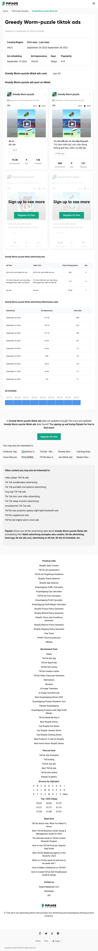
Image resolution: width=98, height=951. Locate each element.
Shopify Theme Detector (49, 578)
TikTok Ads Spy (49, 658)
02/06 (49, 803)
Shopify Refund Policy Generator (49, 613)
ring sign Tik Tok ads (15, 491)
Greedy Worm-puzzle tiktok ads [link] (44, 11)
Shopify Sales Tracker (49, 565)
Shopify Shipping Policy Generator (49, 629)
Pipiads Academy (49, 777)
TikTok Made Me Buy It (49, 717)
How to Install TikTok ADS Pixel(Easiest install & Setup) (49, 873)
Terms (46, 941)
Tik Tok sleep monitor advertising (22, 501)
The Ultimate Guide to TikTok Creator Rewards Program (49, 839)
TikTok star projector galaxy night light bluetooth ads (31, 510)
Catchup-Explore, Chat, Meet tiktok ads (86, 451)
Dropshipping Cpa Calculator (49, 591)
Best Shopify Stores (49, 722)
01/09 (39, 811)
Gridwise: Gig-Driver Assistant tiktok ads (12, 451)
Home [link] (5, 11)
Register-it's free (26, 215)
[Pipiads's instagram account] (58, 933)
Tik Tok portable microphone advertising (25, 487)
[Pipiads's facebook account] (40, 933)
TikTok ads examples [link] (20, 11)
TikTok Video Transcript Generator (49, 675)
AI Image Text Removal (49, 693)
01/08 (49, 811)
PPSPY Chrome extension (49, 638)
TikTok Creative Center (49, 671)
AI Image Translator (49, 688)
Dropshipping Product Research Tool (48, 701)
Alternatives (49, 680)
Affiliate (49, 642)
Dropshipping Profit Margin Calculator (49, 604)
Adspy (49, 654)
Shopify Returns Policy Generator (49, 625)
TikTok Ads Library (49, 667)
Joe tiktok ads (65, 457)
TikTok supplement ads (17, 515)
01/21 (39, 807)
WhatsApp (49, 891)
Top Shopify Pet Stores (49, 726)
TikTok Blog (49, 759)
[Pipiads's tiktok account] (52, 933)
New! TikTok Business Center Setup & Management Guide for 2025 (49, 832)
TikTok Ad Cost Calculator (49, 596)
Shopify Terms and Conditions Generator (49, 619)
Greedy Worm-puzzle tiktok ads (67, 451)
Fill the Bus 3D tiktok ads (49, 457)
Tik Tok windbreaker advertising (21, 482)
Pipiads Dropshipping (49, 706)
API (49, 895)
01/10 (59, 807)
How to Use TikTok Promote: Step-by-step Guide (49, 847)
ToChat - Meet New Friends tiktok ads (49, 451)
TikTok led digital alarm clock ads (22, 520)
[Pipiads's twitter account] (46, 933)
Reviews (49, 684)
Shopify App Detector (49, 583)
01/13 (49, 807)
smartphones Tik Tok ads (18, 505)
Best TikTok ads (49, 768)
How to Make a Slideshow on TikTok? (49, 867)
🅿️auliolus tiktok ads (30, 451)
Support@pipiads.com (49, 887)
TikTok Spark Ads (49, 662)
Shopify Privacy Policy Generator (49, 609)
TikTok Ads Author (49, 772)
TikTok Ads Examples (49, 755)
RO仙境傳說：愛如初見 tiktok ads (30, 457)
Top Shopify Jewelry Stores (49, 730)
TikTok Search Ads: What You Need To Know (49, 825)
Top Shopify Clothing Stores (49, 735)
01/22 (59, 803)
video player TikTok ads (17, 477)
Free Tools (49, 633)
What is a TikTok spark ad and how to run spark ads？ (49, 862)
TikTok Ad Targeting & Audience (49, 574)
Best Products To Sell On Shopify (49, 739)
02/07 (39, 803)
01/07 (59, 811)
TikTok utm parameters (49, 570)
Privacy (37, 941)
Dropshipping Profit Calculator (49, 600)
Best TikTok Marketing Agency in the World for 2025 (49, 854)
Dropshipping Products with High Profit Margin (49, 711)
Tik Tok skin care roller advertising (22, 496)
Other (64, 794)
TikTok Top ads (49, 764)
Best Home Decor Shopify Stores (49, 743)
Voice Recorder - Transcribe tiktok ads (12, 457)
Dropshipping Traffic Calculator (49, 587)
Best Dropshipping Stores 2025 (49, 697)
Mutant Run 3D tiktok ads (86, 457)
